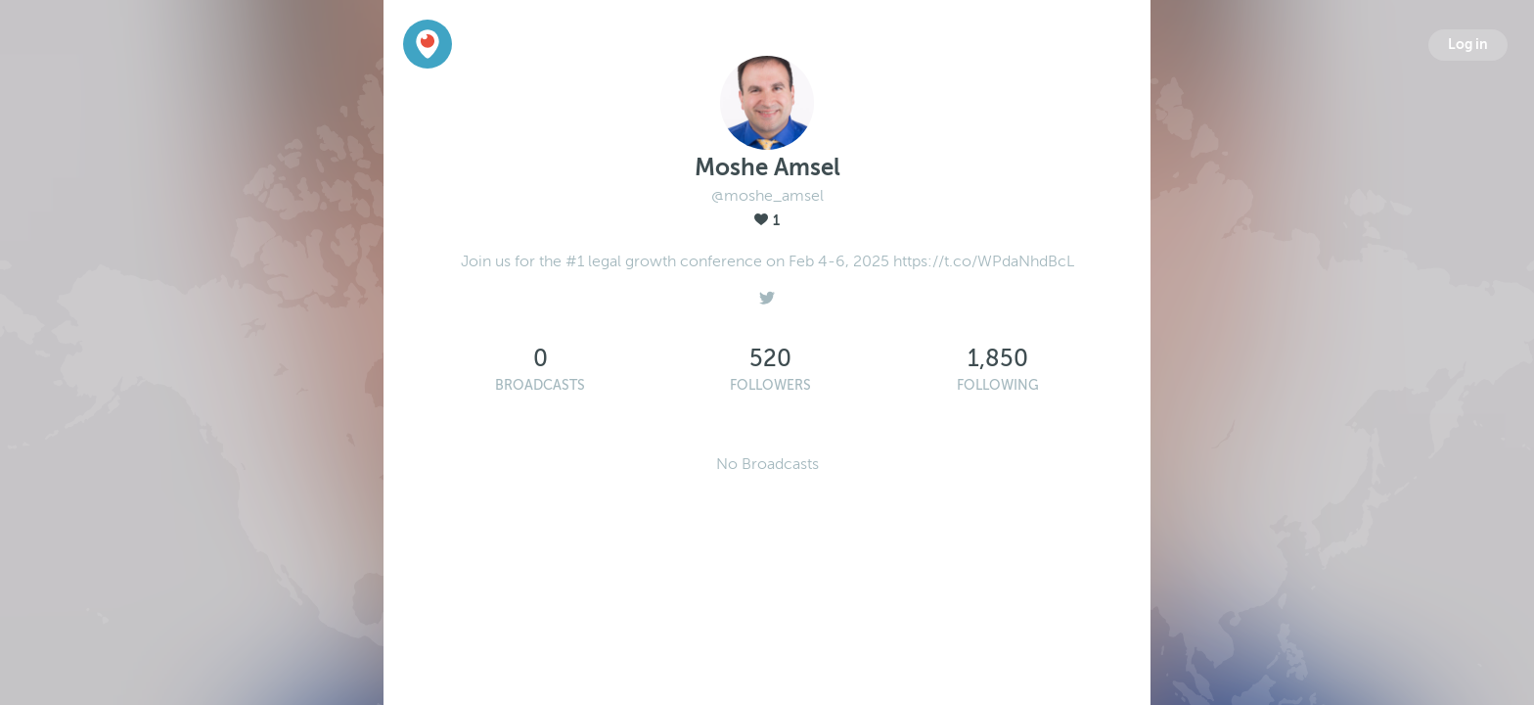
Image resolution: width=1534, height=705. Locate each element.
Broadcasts (540, 385)
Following (998, 385)
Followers (770, 385)
